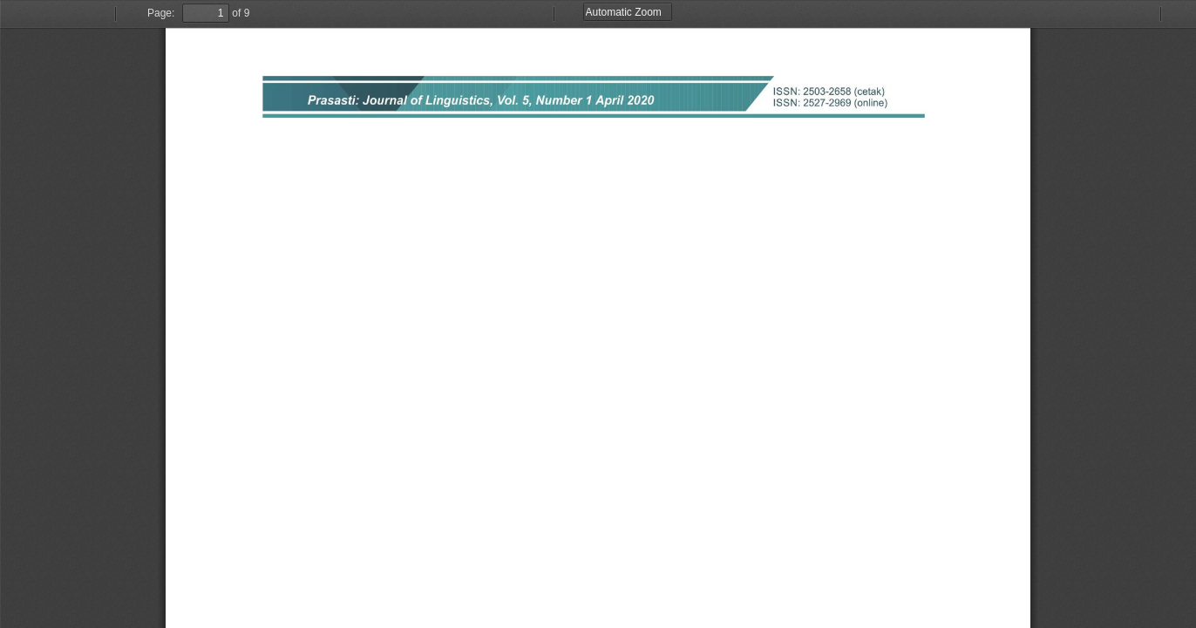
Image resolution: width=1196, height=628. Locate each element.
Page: (160, 13)
